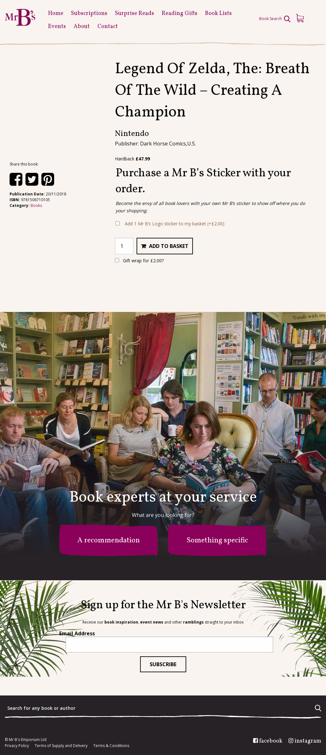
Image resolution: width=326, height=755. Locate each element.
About (82, 27)
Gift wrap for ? (139, 261)
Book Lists (218, 14)
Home (55, 14)
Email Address (77, 633)
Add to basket (168, 246)
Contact (107, 27)
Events (57, 27)
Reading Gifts (179, 14)
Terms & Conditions (111, 746)
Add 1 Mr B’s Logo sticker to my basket (174, 224)
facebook (270, 741)
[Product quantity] (124, 246)
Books (36, 205)
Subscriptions (89, 14)
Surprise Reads (134, 14)
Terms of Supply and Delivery (61, 746)
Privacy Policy (17, 746)
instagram (307, 741)
